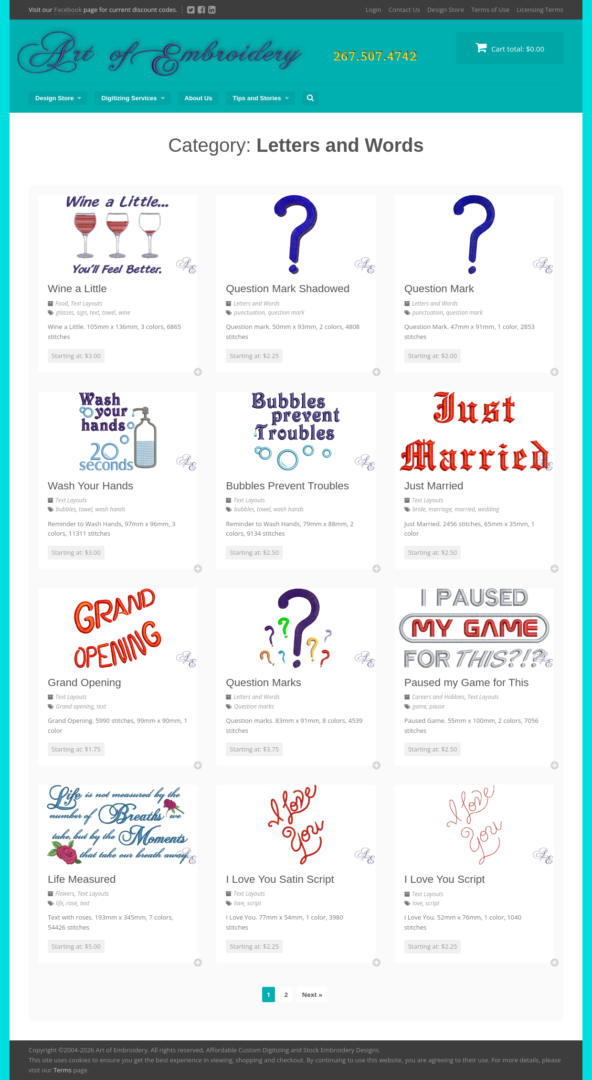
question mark (286, 312)
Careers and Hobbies (438, 697)
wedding (488, 509)
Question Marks (263, 682)
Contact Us (404, 9)
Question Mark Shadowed (287, 289)
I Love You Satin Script (280, 879)
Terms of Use (490, 9)
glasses (65, 312)
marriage (440, 509)
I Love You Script (444, 879)
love (239, 903)
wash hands (110, 509)
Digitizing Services (129, 98)
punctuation (249, 312)
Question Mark (439, 289)
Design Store (445, 9)
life (59, 903)
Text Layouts (86, 303)
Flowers (64, 893)
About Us (198, 98)
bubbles (66, 509)
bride (419, 509)
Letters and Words (256, 303)
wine (124, 312)
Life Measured (82, 879)
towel (109, 312)
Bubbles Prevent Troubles (287, 486)
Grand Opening (84, 682)
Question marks (254, 706)
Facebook (68, 9)
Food (61, 303)
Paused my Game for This (466, 682)
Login (373, 9)
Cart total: (510, 47)
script (254, 903)
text (94, 312)
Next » (312, 994)
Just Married (434, 486)
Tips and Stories (257, 98)
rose (71, 903)
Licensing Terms (540, 9)
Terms (62, 1070)
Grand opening (75, 706)
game (419, 706)
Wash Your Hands (90, 486)
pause (436, 706)
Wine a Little (77, 289)
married (465, 509)
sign (82, 312)
